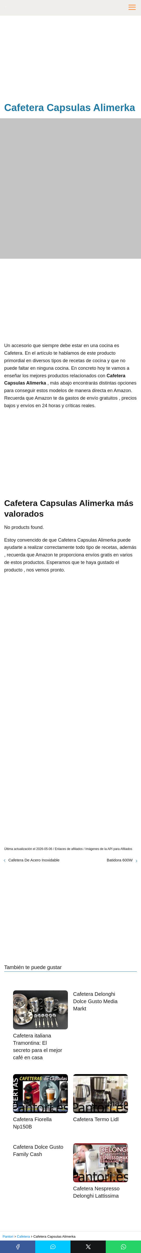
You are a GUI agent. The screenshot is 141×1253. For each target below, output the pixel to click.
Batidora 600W (120, 860)
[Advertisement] (70, 59)
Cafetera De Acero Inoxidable (34, 860)
